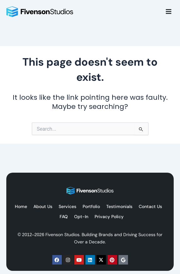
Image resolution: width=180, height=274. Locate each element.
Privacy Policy (109, 216)
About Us (42, 206)
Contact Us (150, 206)
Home (21, 206)
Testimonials (119, 206)
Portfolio (91, 206)
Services (67, 206)
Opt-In (81, 216)
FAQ (64, 216)
